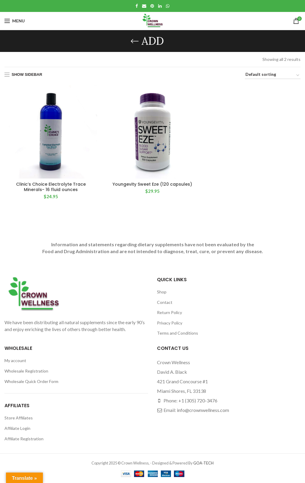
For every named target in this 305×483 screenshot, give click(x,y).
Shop (161, 291)
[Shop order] (273, 75)
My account (15, 360)
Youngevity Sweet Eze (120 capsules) (152, 184)
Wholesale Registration (26, 370)
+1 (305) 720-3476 (197, 400)
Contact (164, 302)
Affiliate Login (17, 428)
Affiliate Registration (23, 438)
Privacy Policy (169, 322)
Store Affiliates (18, 417)
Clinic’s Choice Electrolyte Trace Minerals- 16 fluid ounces (51, 186)
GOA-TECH (203, 463)
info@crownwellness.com (203, 410)
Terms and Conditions (177, 333)
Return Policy (169, 312)
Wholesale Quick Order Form (31, 381)
